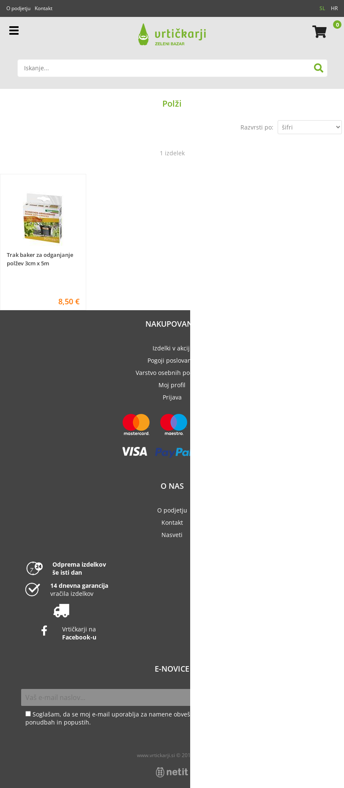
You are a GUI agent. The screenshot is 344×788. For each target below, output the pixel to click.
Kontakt (43, 8)
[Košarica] (318, 32)
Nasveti (172, 535)
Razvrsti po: (256, 127)
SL (322, 8)
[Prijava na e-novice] (314, 697)
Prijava (172, 397)
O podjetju (18, 8)
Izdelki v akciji (172, 348)
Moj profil (172, 385)
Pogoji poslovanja (172, 360)
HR (334, 8)
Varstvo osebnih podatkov (172, 373)
